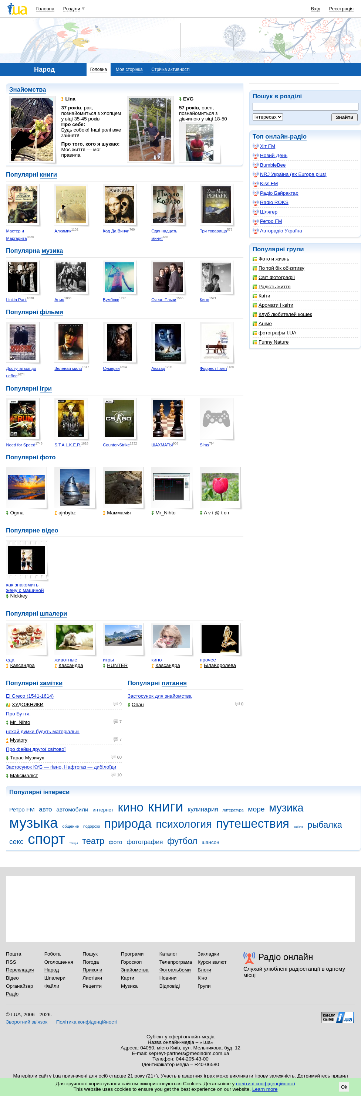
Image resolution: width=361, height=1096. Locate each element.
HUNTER (115, 665)
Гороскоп (131, 962)
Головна (45, 8)
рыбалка (324, 825)
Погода (90, 962)
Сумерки (111, 368)
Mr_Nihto (163, 512)
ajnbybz (64, 512)
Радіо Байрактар (275, 193)
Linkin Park (16, 299)
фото (48, 457)
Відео (12, 978)
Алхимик (62, 231)
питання (174, 683)
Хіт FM (264, 146)
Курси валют (212, 962)
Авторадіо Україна (277, 231)
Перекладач (20, 970)
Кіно (202, 978)
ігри (46, 388)
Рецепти (92, 986)
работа (298, 826)
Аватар (158, 368)
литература (232, 810)
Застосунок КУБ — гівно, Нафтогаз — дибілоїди (61, 767)
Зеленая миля (68, 368)
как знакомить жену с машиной (25, 587)
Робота (52, 954)
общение (70, 826)
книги (48, 174)
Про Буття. (18, 714)
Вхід (316, 8)
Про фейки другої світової (35, 749)
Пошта (13, 954)
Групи (204, 986)
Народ (51, 970)
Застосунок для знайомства (160, 696)
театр (93, 841)
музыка (33, 823)
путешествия (252, 823)
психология (184, 824)
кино (156, 660)
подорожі (91, 826)
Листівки (92, 978)
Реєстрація (341, 8)
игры (108, 660)
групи (295, 249)
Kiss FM (265, 184)
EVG (186, 99)
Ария (59, 299)
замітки (51, 683)
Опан (136, 704)
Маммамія (117, 512)
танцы (74, 843)
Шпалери (54, 978)
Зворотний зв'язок (26, 1022)
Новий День (270, 156)
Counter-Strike (116, 445)
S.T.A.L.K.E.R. (67, 445)
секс (16, 841)
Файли (52, 986)
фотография (144, 841)
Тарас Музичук (25, 757)
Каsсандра (20, 665)
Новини (168, 978)
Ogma (15, 512)
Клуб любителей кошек (282, 314)
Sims (204, 445)
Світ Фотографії (274, 277)
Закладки (208, 954)
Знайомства (27, 89)
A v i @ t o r (215, 512)
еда (10, 660)
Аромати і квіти (273, 305)
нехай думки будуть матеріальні (43, 731)
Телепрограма (175, 962)
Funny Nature (271, 342)
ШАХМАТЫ (162, 445)
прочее (208, 660)
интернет (102, 810)
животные (65, 660)
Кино (204, 299)
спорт (46, 839)
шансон (210, 842)
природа (128, 823)
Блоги (204, 970)
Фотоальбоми (175, 970)
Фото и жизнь (271, 259)
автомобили (72, 809)
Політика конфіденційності (86, 1022)
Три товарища (213, 231)
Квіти (261, 296)
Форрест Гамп (213, 368)
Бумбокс (111, 299)
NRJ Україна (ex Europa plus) (290, 174)
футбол (182, 841)
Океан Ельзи (163, 299)
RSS (11, 962)
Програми (132, 954)
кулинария (203, 809)
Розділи (71, 8)
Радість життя (272, 286)
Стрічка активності (170, 69)
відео (49, 530)
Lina (68, 99)
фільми (51, 312)
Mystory (16, 740)
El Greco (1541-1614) (30, 696)
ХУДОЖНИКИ (24, 704)
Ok (344, 1087)
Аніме (262, 323)
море (256, 809)
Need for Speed (20, 445)
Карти (127, 978)
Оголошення (58, 962)
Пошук (90, 954)
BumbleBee (269, 165)
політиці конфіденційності (265, 1083)
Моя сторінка (129, 69)
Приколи (92, 970)
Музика (129, 986)
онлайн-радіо (286, 136)
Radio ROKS (271, 202)
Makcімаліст (22, 775)
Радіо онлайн (285, 957)
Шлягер (265, 212)
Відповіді (169, 986)
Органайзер (19, 986)
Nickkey (16, 596)
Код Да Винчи (116, 231)
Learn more (265, 1089)
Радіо (12, 994)
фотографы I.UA (274, 333)
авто (45, 809)
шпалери (53, 613)
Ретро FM (267, 221)
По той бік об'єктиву (278, 268)
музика (52, 250)
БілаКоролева (218, 665)
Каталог (168, 954)
